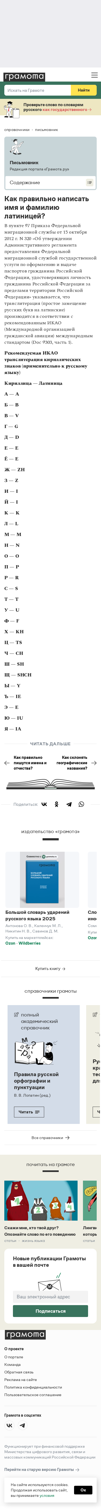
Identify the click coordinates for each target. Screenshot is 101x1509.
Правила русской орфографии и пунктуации (36, 1080)
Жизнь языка (33, 1240)
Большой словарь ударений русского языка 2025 (37, 915)
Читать (29, 1112)
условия (47, 1495)
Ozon (10, 943)
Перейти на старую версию (42, 1470)
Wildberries (29, 943)
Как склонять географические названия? (77, 762)
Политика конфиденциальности (33, 1387)
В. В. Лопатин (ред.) (32, 1095)
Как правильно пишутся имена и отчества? (25, 762)
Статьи (10, 1240)
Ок (83, 1490)
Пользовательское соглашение (32, 1394)
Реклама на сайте (20, 1379)
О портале (13, 1357)
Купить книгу (50, 968)
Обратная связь (18, 1372)
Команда (12, 1364)
